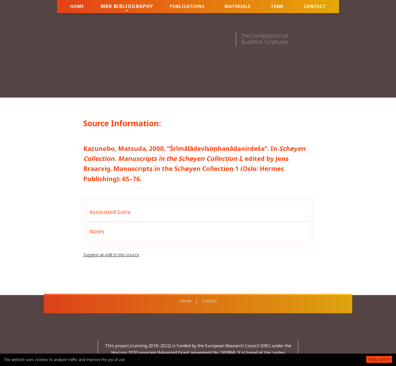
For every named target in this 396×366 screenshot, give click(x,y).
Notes (97, 231)
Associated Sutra (110, 211)
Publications (187, 6)
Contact (315, 6)
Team (277, 6)
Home (77, 6)
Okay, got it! (379, 359)
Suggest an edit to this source (111, 255)
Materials (237, 6)
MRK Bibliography (126, 6)
